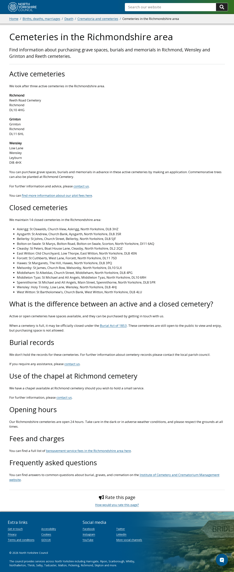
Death (68, 18)
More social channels (129, 540)
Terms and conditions (21, 540)
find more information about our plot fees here (57, 195)
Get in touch (15, 529)
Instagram (89, 534)
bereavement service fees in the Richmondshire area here (88, 451)
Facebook (89, 529)
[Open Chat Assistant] (222, 560)
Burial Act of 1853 (113, 325)
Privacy (12, 534)
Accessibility (48, 529)
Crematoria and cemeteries (97, 18)
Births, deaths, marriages (41, 18)
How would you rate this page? (117, 505)
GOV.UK (46, 540)
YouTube (88, 540)
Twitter (120, 529)
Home (13, 18)
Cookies (46, 534)
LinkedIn (121, 534)
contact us (81, 186)
